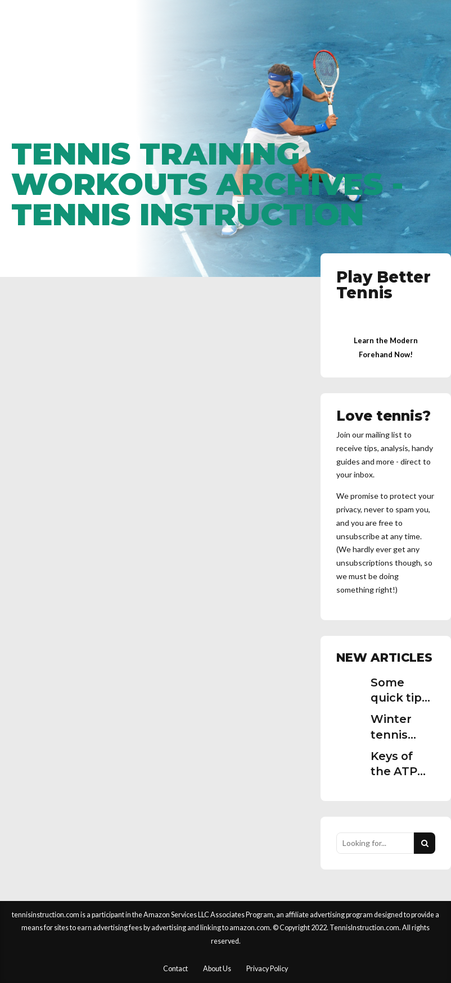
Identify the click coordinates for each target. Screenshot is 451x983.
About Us (217, 968)
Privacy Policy (267, 968)
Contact (175, 968)
